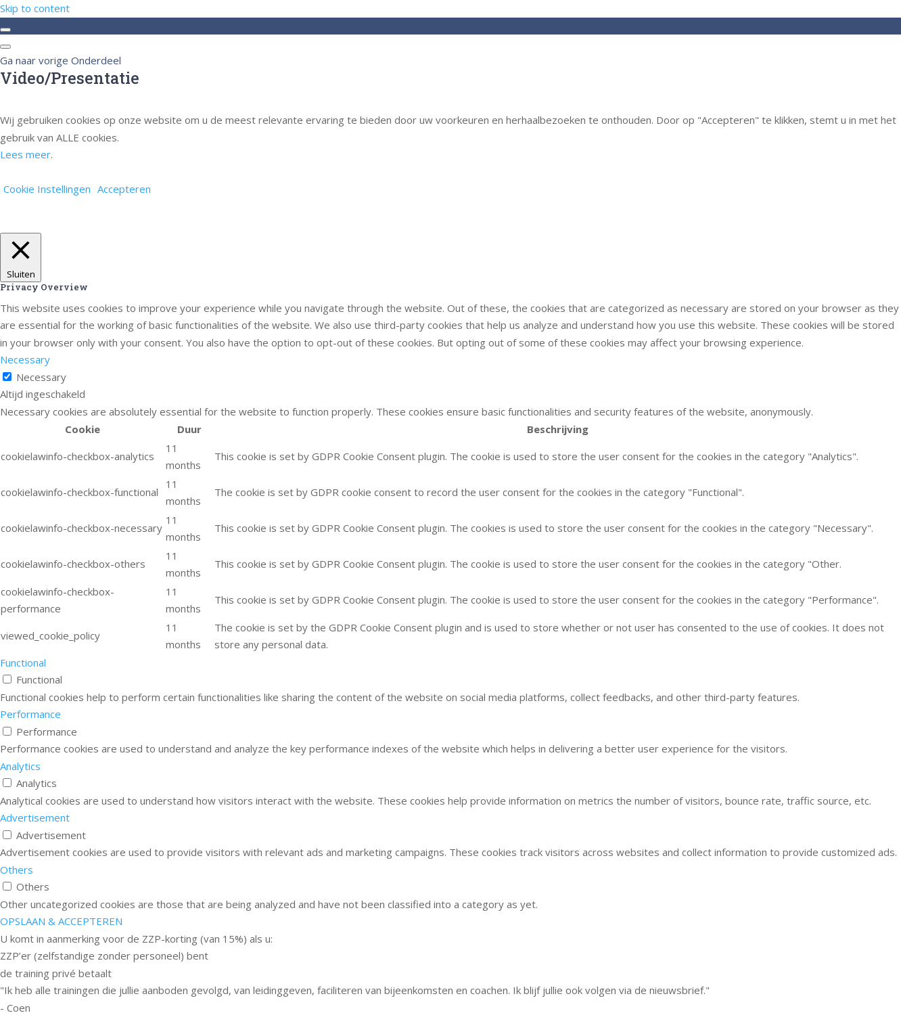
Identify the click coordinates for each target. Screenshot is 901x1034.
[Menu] (5, 47)
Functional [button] (23, 662)
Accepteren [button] (124, 189)
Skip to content (35, 8)
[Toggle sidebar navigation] (5, 30)
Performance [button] (30, 714)
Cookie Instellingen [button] (47, 189)
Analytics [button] (20, 766)
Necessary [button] (25, 359)
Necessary (41, 377)
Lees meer (25, 154)
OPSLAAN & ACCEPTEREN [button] (61, 921)
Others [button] (16, 869)
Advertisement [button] (35, 817)
